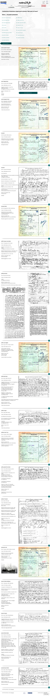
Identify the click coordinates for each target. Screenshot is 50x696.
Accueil (47, 3)
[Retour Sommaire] (5, 43)
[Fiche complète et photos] (28, 93)
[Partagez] (30, 693)
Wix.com (12, 689)
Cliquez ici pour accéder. (25, 7)
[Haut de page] (46, 694)
